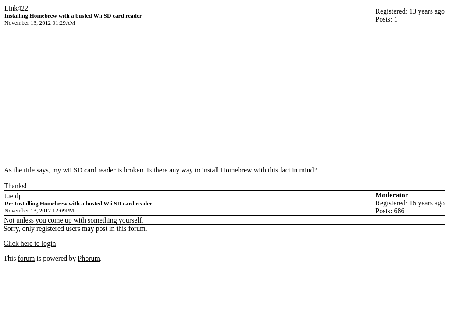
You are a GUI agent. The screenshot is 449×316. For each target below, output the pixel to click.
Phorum (89, 258)
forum (26, 258)
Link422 (16, 8)
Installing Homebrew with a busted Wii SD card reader (73, 15)
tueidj (12, 196)
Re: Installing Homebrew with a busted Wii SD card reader (78, 203)
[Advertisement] (224, 100)
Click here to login (30, 243)
